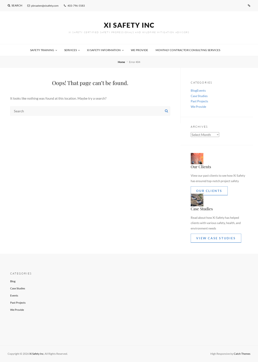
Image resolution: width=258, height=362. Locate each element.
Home (122, 61)
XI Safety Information (105, 50)
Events (201, 90)
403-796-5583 (74, 5)
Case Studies (199, 96)
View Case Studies (216, 238)
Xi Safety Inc (129, 25)
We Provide (139, 50)
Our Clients (209, 191)
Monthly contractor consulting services (188, 50)
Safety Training (44, 50)
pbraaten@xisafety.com (42, 5)
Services (72, 50)
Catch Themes (242, 353)
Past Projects (199, 101)
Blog (194, 90)
